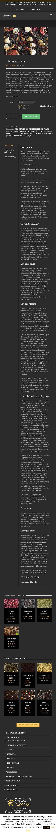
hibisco (13, 133)
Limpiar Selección (46, 106)
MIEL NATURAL (11, 790)
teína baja (27, 136)
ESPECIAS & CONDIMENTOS (16, 733)
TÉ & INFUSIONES (21, 129)
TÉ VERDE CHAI (11, 675)
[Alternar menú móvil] (51, 15)
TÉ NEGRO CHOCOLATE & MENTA (44, 705)
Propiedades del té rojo (29, 582)
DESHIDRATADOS (12, 785)
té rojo (14, 136)
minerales (47, 133)
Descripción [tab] (8, 145)
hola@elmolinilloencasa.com (40, 5)
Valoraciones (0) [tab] (10, 157)
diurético (39, 131)
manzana (24, 133)
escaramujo (47, 131)
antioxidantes (19, 131)
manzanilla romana (35, 133)
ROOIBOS (10, 750)
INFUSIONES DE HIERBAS (16, 745)
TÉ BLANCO (11, 754)
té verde (20, 136)
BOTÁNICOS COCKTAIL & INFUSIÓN (19, 776)
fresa (8, 133)
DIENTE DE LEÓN (44, 675)
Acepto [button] (46, 827)
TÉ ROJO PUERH (34, 129)
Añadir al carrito (31, 116)
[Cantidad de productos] (13, 116)
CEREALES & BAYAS (13, 781)
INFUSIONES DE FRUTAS (16, 741)
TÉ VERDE (45, 129)
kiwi (18, 133)
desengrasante (30, 131)
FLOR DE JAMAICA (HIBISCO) (11, 613)
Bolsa (12, 102)
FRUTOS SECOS (11, 772)
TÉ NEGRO (11, 759)
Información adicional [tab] (9, 151)
